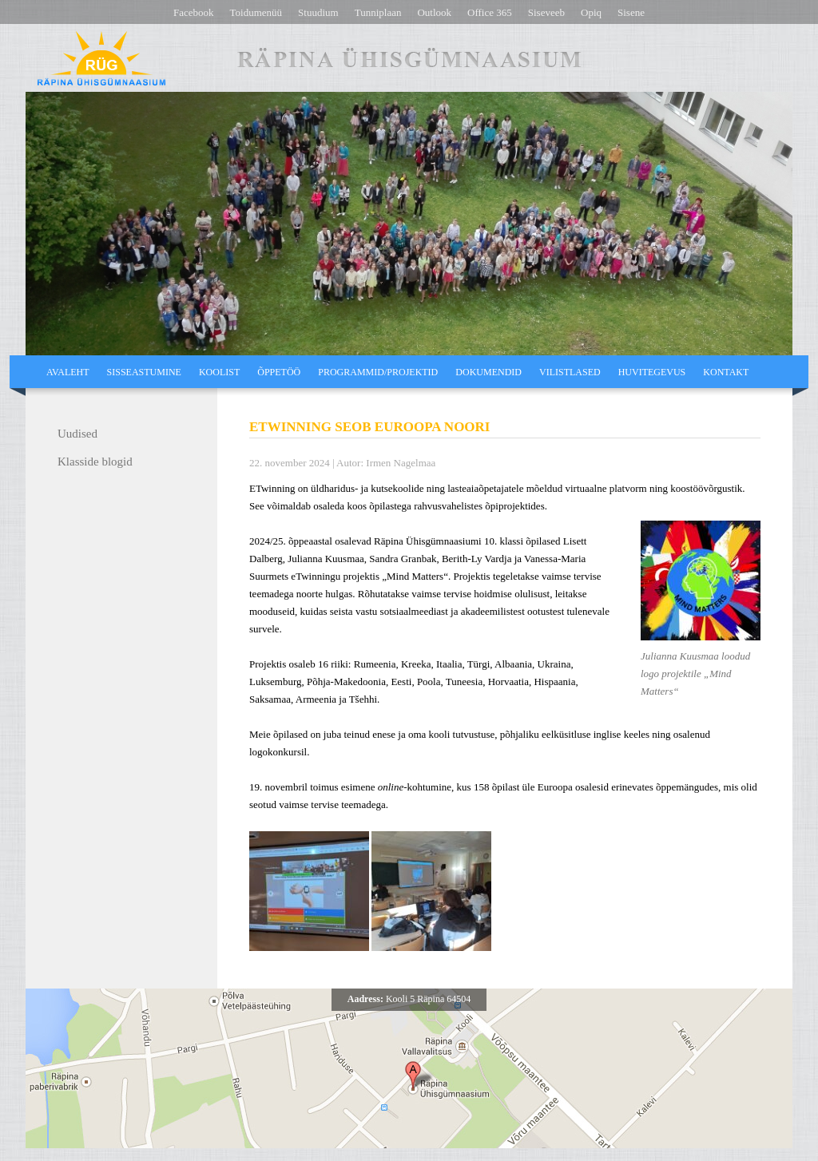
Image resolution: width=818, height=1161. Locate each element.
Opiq (591, 12)
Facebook (193, 12)
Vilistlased (570, 372)
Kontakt (726, 372)
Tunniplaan (378, 12)
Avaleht (67, 372)
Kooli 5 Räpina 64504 (409, 998)
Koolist (219, 372)
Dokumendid (488, 372)
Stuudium (318, 12)
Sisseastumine (144, 372)
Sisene (631, 12)
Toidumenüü (256, 12)
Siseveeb (546, 12)
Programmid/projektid (378, 372)
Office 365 (489, 12)
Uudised (77, 433)
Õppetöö (278, 372)
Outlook (434, 12)
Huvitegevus (652, 372)
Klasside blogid (95, 461)
